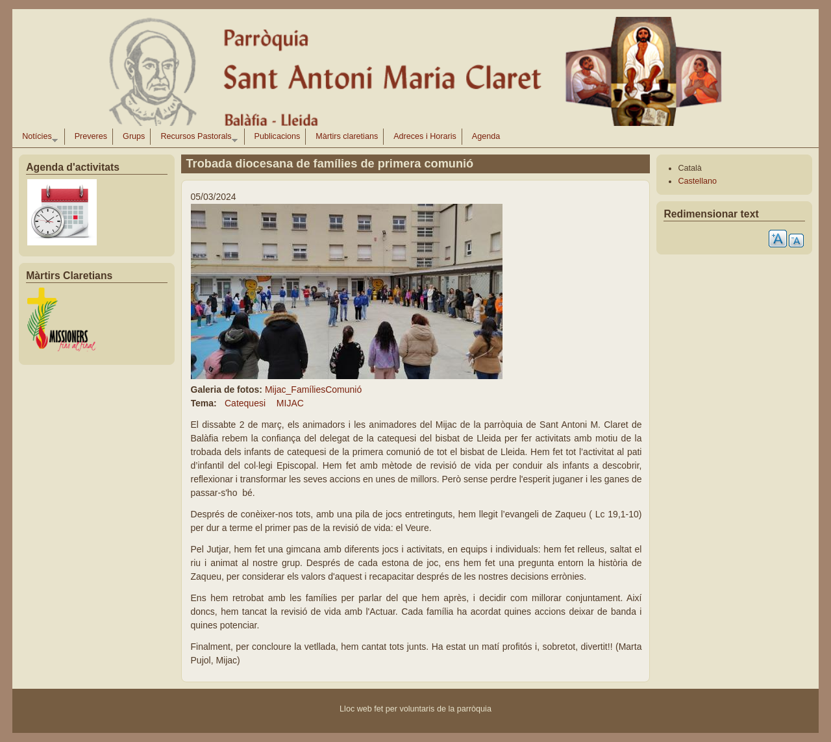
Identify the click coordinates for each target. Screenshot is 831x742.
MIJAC (290, 403)
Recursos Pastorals (196, 138)
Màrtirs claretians (347, 136)
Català (689, 168)
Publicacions (277, 136)
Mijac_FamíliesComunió (313, 389)
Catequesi (245, 403)
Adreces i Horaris (424, 136)
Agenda (486, 136)
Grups (134, 136)
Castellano (697, 181)
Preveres (91, 136)
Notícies (37, 138)
